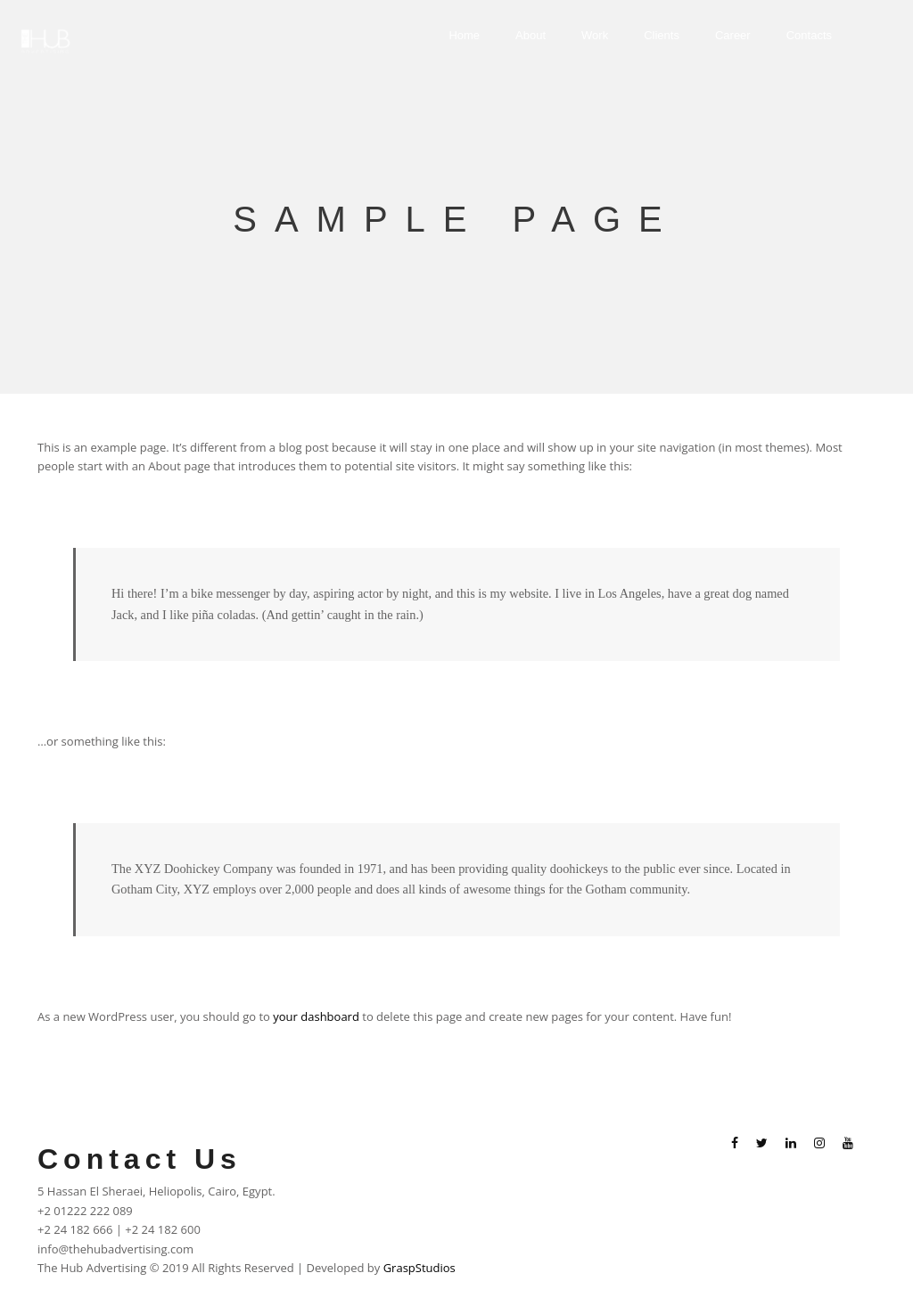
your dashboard (316, 1016)
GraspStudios (419, 1268)
